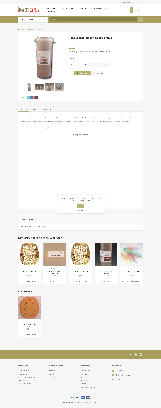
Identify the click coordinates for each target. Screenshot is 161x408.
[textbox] (93, 19)
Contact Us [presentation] (46, 109)
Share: (24, 97)
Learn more (80, 210)
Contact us (83, 9)
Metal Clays (51, 12)
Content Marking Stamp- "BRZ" (29, 325)
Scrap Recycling (100, 9)
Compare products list (87, 387)
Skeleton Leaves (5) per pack (131, 271)
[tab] (23, 109)
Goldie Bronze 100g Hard (80, 271)
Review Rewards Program (26, 377)
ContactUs (52, 374)
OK (80, 206)
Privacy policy (22, 374)
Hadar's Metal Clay (38, 226)
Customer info (85, 371)
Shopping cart (85, 380)
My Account (126, 2)
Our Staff (52, 377)
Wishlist (83, 384)
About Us (52, 371)
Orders (82, 377)
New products (51, 9)
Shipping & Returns (24, 384)
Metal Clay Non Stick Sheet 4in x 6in (55, 272)
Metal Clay (24, 226)
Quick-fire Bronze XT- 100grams (106, 272)
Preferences (139, 2)
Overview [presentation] (23, 109)
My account (68, 9)
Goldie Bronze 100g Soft (29, 271)
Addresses (84, 374)
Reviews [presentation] (34, 109)
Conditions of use (24, 371)
